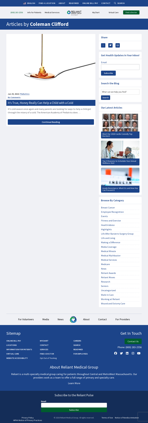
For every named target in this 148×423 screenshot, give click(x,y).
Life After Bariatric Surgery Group (117, 233)
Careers (77, 341)
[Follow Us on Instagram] (133, 353)
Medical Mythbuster (111, 255)
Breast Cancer (108, 207)
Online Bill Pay (13, 341)
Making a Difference (110, 242)
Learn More (74, 383)
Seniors (104, 286)
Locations (11, 345)
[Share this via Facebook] (103, 45)
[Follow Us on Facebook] (116, 353)
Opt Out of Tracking (48, 358)
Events (104, 216)
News (103, 268)
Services (44, 349)
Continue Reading (51, 122)
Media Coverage (108, 247)
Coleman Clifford (49, 24)
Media (45, 319)
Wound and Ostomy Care (113, 303)
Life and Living (108, 238)
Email (104, 62)
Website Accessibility (17, 358)
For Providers (123, 319)
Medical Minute (108, 251)
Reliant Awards (108, 273)
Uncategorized (108, 290)
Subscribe (108, 73)
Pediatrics (24, 94)
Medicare (105, 264)
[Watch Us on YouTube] (139, 353)
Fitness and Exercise (111, 220)
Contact (102, 319)
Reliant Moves (108, 277)
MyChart (44, 341)
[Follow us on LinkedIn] (127, 353)
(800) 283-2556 (134, 347)
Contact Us (133, 341)
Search (105, 97)
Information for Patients (19, 349)
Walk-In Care (107, 295)
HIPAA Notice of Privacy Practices (27, 420)
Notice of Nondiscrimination (127, 418)
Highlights (106, 229)
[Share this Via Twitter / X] (110, 45)
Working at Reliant (110, 299)
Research (105, 281)
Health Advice (108, 225)
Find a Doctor (47, 354)
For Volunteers (25, 319)
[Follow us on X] (121, 353)
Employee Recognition (112, 212)
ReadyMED (78, 349)
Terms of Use (107, 418)
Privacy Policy (28, 418)
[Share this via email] (117, 45)
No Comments (14, 97)
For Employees (80, 354)
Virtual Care (12, 354)
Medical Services (109, 260)
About (86, 319)
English (29, 3)
